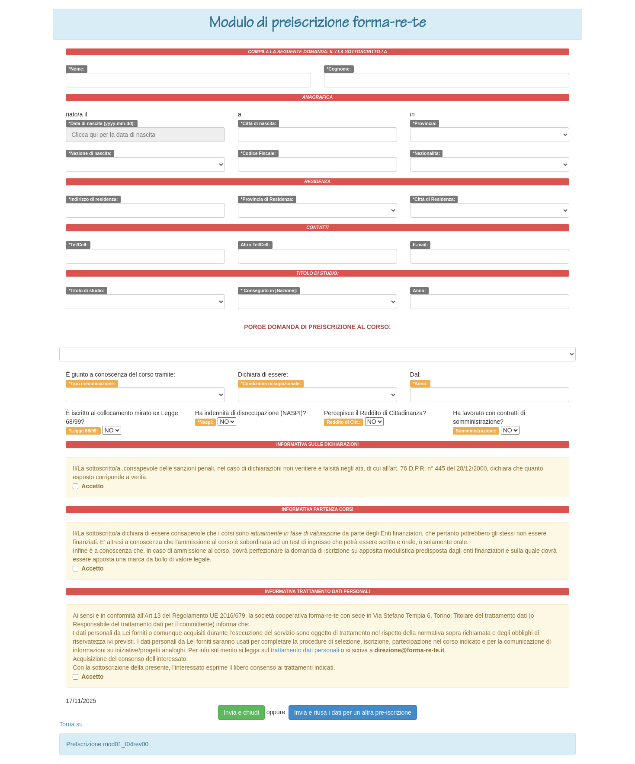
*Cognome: (339, 68)
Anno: (419, 290)
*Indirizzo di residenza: (93, 199)
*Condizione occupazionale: (271, 383)
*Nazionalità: (426, 153)
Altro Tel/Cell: (255, 245)
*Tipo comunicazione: (92, 383)
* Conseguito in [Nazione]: (269, 290)
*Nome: (77, 68)
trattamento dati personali (305, 650)
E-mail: (420, 245)
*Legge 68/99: (83, 430)
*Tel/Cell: (78, 245)
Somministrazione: (476, 430)
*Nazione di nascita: (90, 153)
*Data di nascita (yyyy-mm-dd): (102, 123)
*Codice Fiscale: (258, 153)
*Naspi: (205, 422)
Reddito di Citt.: (343, 422)
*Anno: (420, 383)
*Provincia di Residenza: (267, 199)
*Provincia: (424, 123)
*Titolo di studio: (87, 290)
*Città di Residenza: (434, 199)
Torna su (71, 724)
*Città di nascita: (258, 123)
